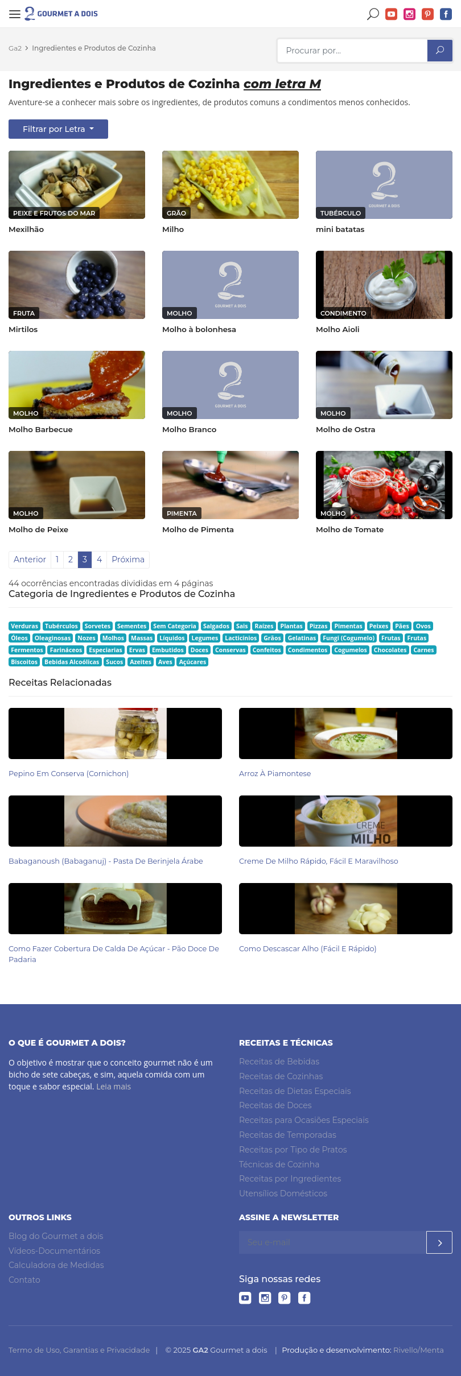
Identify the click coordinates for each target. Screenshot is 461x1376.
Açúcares (192, 662)
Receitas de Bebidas (279, 1061)
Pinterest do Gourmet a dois (428, 14)
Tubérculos (61, 626)
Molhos (113, 638)
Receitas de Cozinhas (281, 1076)
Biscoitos (24, 662)
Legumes (205, 638)
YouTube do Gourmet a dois (391, 14)
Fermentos (27, 650)
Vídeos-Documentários (54, 1251)
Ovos (423, 626)
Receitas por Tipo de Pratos (293, 1150)
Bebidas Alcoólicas (71, 662)
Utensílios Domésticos (283, 1193)
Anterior (30, 559)
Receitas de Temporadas (287, 1135)
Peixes (379, 626)
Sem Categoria (174, 626)
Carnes (423, 650)
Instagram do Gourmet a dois (410, 14)
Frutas (391, 638)
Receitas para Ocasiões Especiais (304, 1120)
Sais (242, 626)
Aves (165, 662)
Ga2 (15, 48)
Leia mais (113, 1086)
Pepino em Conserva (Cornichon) (69, 773)
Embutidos (168, 650)
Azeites (140, 662)
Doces (199, 650)
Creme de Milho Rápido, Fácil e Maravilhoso (318, 861)
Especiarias (105, 650)
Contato (24, 1280)
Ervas (137, 650)
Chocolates (390, 650)
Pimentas (348, 626)
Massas (142, 638)
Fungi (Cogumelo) (348, 638)
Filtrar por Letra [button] (55, 129)
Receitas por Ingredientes (290, 1179)
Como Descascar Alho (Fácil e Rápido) (308, 948)
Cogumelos (350, 650)
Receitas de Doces (275, 1105)
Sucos (114, 662)
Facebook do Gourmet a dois (446, 14)
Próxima (128, 559)
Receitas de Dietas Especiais (295, 1091)
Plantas (292, 626)
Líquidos (171, 638)
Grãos (272, 638)
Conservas (230, 650)
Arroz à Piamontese (275, 773)
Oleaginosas (53, 638)
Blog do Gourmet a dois (56, 1236)
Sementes (131, 626)
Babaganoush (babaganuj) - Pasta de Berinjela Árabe (106, 861)
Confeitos (267, 650)
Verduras (24, 626)
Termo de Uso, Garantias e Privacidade (79, 1349)
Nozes (86, 638)
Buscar (373, 14)
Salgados (216, 626)
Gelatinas (302, 638)
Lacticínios (241, 638)
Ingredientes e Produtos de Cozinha (94, 48)
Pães (402, 626)
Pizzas (319, 626)
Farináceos (66, 650)
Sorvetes (97, 626)
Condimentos (308, 650)
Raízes (264, 626)
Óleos (19, 638)
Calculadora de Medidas (56, 1265)
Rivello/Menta (418, 1349)
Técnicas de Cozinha (279, 1164)
